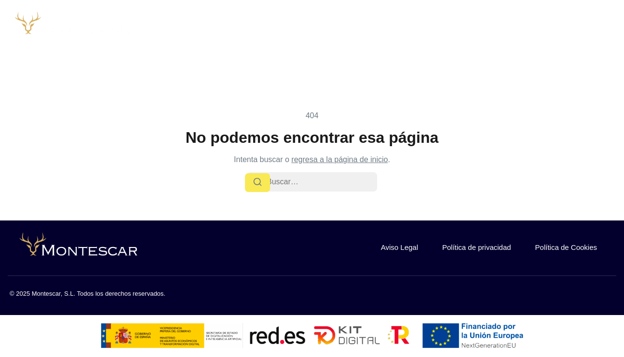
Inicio (327, 27)
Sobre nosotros (383, 27)
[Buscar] (257, 182)
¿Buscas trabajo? (582, 27)
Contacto (514, 27)
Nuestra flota (455, 27)
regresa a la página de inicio (339, 159)
